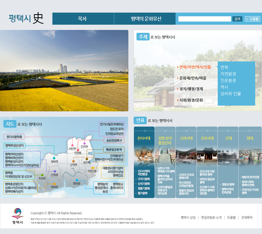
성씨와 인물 (230, 93)
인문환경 (228, 80)
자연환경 (228, 73)
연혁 (224, 67)
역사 (224, 87)
